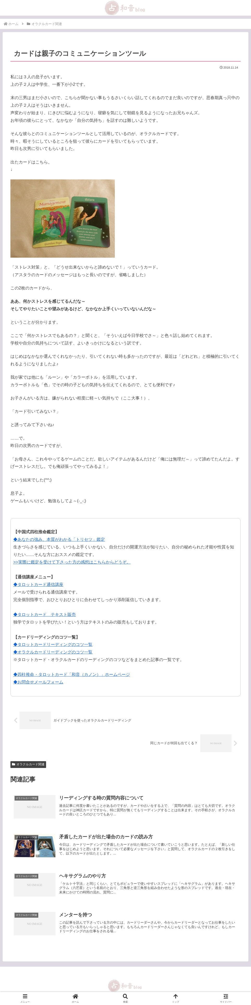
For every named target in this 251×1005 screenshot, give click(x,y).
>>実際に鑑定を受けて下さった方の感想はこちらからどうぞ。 (72, 562)
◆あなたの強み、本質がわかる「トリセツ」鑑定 (59, 539)
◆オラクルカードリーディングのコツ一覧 (52, 652)
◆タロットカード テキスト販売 (44, 614)
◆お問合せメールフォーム (38, 682)
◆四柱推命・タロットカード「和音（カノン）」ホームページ (71, 674)
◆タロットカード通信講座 (38, 584)
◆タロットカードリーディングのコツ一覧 (52, 644)
